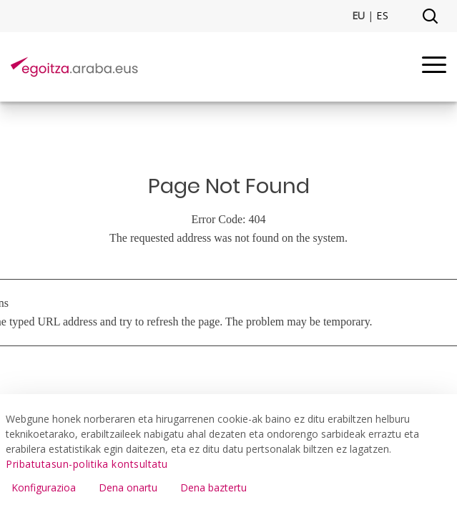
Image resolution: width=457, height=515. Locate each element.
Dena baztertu (213, 487)
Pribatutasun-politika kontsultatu (87, 464)
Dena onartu (128, 487)
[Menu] (434, 67)
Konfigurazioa (43, 487)
